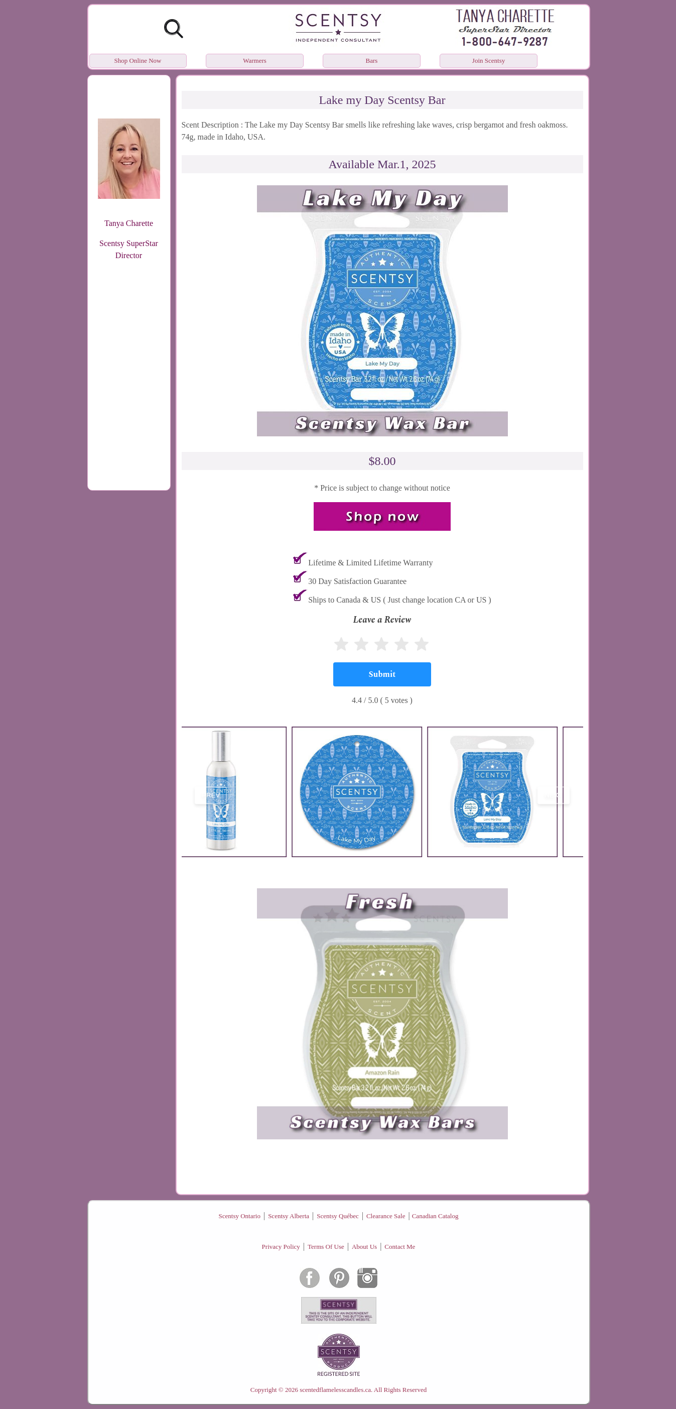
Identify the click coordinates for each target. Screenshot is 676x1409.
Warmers (254, 60)
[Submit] (382, 674)
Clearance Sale (385, 1216)
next (554, 795)
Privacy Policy (281, 1246)
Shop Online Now (138, 60)
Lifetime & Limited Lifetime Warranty (370, 562)
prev (211, 795)
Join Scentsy (488, 60)
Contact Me (399, 1246)
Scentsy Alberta (288, 1216)
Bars (372, 60)
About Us (364, 1246)
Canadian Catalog (435, 1216)
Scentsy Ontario (239, 1216)
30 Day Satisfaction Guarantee (357, 581)
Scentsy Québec (337, 1216)
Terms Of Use (326, 1246)
